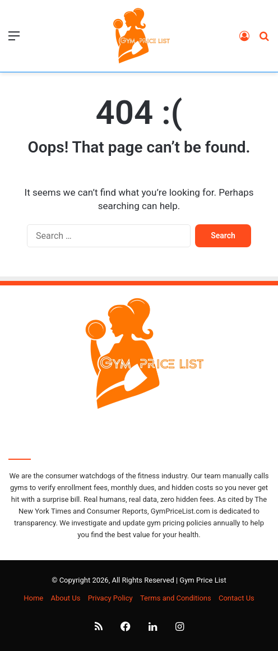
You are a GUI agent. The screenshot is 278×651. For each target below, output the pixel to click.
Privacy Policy (110, 598)
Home (33, 598)
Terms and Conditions (175, 598)
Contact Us (236, 598)
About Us (65, 598)
